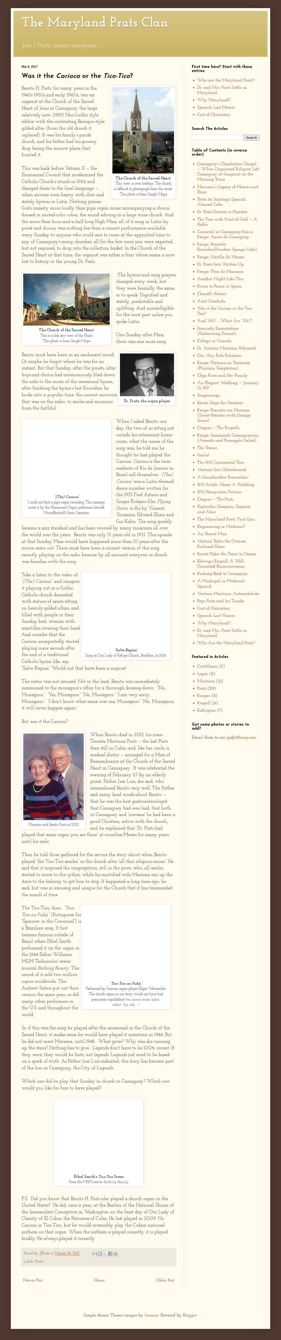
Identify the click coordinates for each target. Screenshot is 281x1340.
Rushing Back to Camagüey (222, 574)
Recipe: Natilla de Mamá (220, 257)
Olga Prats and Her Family (222, 376)
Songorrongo (208, 395)
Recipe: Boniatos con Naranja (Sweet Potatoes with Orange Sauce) (224, 415)
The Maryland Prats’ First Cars (226, 519)
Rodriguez (206, 710)
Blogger (190, 1315)
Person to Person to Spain (219, 286)
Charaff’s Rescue (211, 294)
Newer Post (33, 1280)
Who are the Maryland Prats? (225, 80)
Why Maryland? (213, 100)
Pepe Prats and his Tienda (220, 601)
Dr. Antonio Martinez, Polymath (226, 348)
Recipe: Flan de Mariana (220, 272)
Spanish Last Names (216, 107)
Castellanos (207, 666)
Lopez (202, 674)
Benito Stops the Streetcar (220, 403)
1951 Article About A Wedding (225, 485)
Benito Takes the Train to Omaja (226, 554)
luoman (152, 1315)
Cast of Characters (213, 115)
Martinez (206, 681)
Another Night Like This (220, 279)
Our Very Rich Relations (219, 355)
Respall (203, 703)
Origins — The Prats (215, 499)
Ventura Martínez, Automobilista (228, 594)
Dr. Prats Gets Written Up (220, 264)
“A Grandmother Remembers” (223, 477)
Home (99, 1280)
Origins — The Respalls (218, 428)
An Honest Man (212, 534)
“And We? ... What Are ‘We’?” (224, 321)
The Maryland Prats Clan (95, 23)
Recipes (203, 696)
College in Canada (214, 341)
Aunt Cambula (211, 301)
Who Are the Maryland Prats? (226, 643)
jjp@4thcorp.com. (242, 737)
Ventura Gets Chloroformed (221, 470)
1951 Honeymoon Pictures (219, 492)
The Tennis (207, 448)
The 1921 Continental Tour (220, 462)
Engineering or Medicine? (221, 527)
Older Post (165, 1280)
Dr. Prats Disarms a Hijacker (222, 212)
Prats (39, 1262)
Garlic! (203, 455)
